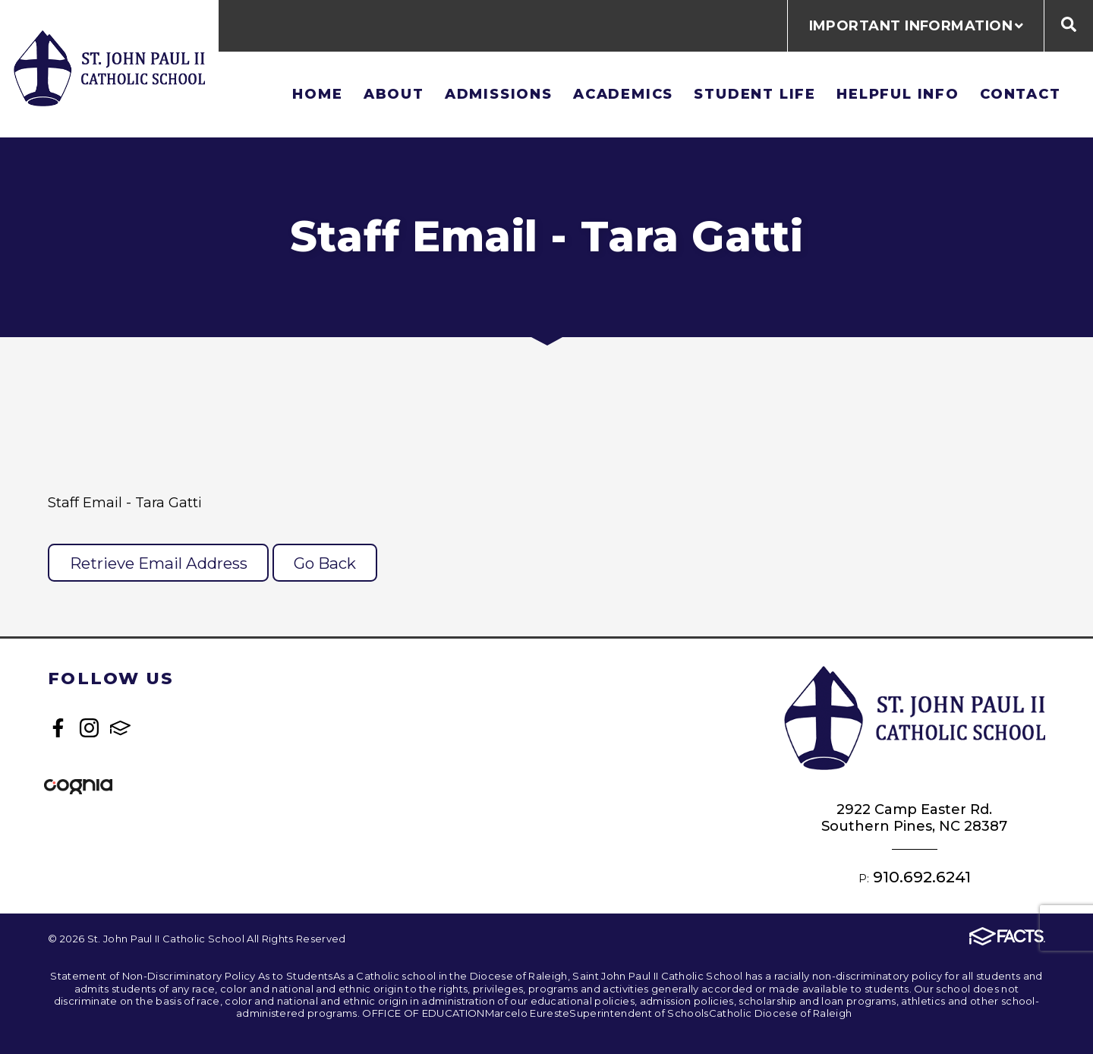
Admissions (499, 94)
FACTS (120, 727)
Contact (1020, 94)
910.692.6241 (922, 876)
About (394, 94)
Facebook (58, 727)
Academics (623, 94)
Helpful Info (897, 94)
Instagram (89, 727)
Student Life (755, 94)
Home (317, 94)
